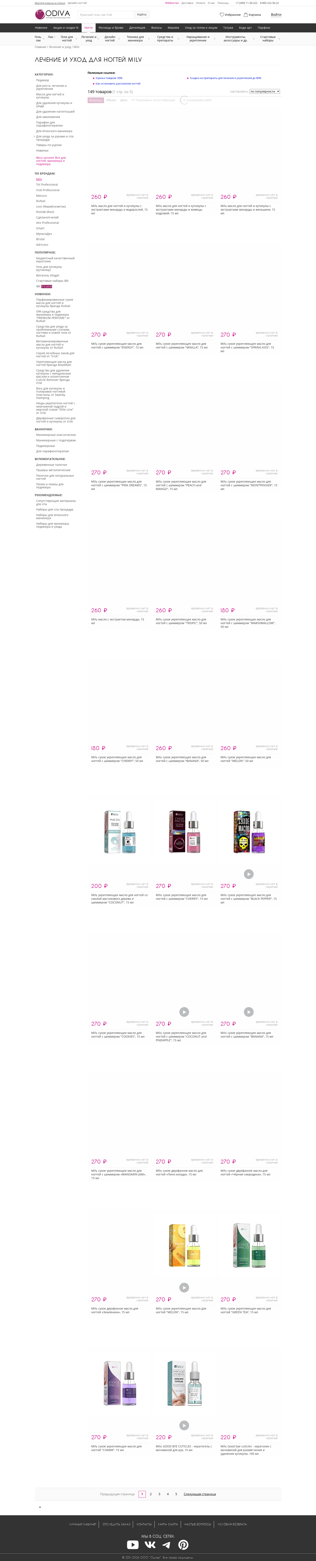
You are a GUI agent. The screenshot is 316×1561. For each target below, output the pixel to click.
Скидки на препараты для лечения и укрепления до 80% (225, 78)
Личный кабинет (82, 1524)
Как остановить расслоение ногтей (118, 83)
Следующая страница (200, 1494)
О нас (211, 3)
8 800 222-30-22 (269, 3)
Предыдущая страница (117, 1494)
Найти (142, 14)
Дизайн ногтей (77, 3)
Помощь (223, 3)
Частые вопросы (197, 1524)
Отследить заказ (116, 1524)
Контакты (144, 1524)
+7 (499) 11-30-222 (246, 3)
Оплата (200, 3)
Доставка (187, 3)
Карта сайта (168, 1524)
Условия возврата (232, 1524)
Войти (276, 14)
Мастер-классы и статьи (50, 3)
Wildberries (172, 3)
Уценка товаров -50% (109, 78)
